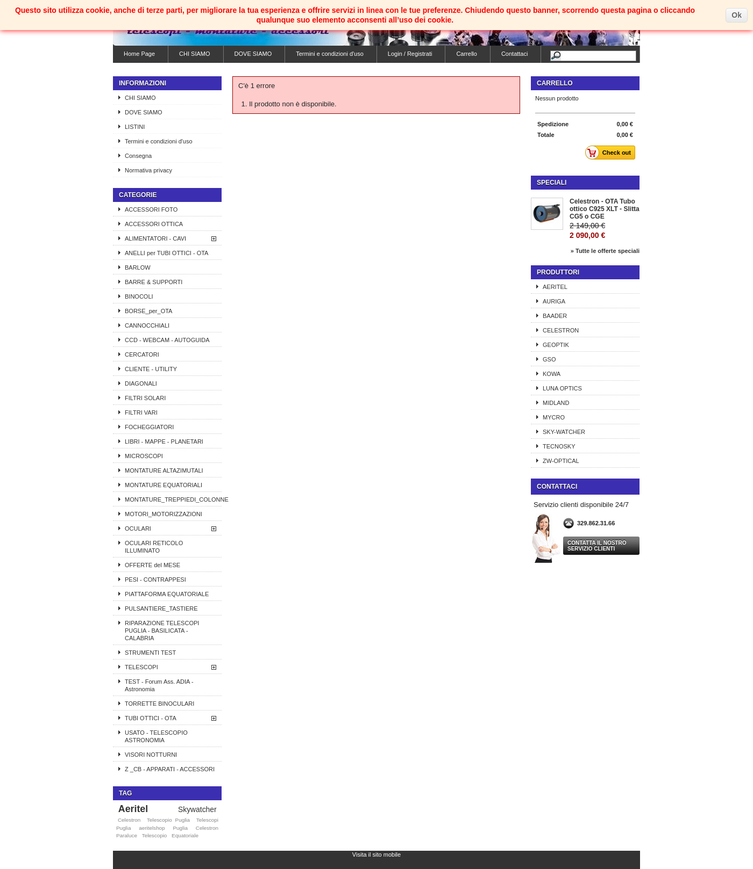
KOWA (551, 374)
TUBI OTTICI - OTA (150, 718)
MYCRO (554, 417)
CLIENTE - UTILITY (151, 369)
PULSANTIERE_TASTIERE (161, 608)
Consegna (138, 156)
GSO (549, 359)
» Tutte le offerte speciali (605, 251)
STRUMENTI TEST (150, 652)
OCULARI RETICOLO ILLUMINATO (154, 547)
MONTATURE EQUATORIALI (163, 485)
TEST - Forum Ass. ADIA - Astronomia (159, 685)
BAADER (555, 316)
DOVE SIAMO (253, 53)
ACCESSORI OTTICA (154, 224)
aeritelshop (152, 828)
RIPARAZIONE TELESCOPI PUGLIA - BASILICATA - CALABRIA (162, 630)
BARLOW (138, 267)
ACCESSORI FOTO (151, 209)
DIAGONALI (141, 383)
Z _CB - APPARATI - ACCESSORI (170, 769)
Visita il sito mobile (376, 854)
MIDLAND (556, 403)
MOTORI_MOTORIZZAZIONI (163, 514)
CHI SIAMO (194, 53)
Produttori (558, 272)
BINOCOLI (139, 296)
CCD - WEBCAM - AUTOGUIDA (167, 340)
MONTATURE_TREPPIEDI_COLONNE (173, 499)
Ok (736, 15)
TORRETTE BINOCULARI (159, 703)
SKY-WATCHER (564, 432)
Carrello (466, 53)
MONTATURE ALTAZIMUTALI (164, 470)
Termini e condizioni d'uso (330, 53)
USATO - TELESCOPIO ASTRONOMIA (156, 736)
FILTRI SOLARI (145, 398)
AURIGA (554, 301)
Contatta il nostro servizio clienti (596, 546)
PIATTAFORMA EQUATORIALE (167, 594)
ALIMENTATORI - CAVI (155, 238)
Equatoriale (185, 835)
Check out (611, 153)
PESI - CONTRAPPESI (155, 579)
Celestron (129, 820)
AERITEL (555, 287)
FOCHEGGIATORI (149, 427)
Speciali (551, 182)
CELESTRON (561, 330)
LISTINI (135, 127)
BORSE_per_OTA (148, 311)
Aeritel (133, 808)
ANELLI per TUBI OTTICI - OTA (166, 253)
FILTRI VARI (141, 412)
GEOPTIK (556, 345)
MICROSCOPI (144, 456)
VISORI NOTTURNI (151, 754)
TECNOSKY (559, 446)
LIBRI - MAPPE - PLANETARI (164, 441)
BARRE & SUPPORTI (153, 282)
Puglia (180, 828)
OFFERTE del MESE (152, 565)
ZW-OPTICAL (561, 461)
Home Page (139, 53)
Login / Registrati (410, 53)
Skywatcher (197, 809)
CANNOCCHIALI (147, 325)
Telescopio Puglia (168, 820)
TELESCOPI (141, 667)
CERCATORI (142, 354)
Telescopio (154, 835)
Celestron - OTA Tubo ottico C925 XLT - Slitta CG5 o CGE (605, 209)
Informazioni (142, 83)
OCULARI (138, 528)
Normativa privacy (148, 170)
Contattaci (514, 53)
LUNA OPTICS (562, 388)
